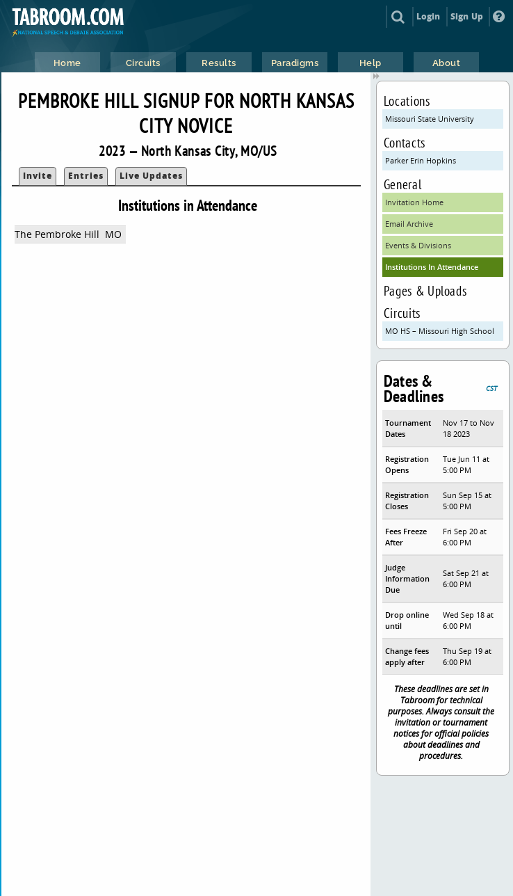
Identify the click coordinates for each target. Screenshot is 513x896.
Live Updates (151, 176)
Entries (86, 176)
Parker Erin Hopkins (420, 160)
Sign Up (466, 16)
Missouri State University (429, 118)
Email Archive (409, 223)
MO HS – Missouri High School (439, 331)
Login (428, 16)
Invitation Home (414, 202)
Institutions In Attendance (431, 267)
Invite (37, 176)
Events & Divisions (418, 245)
